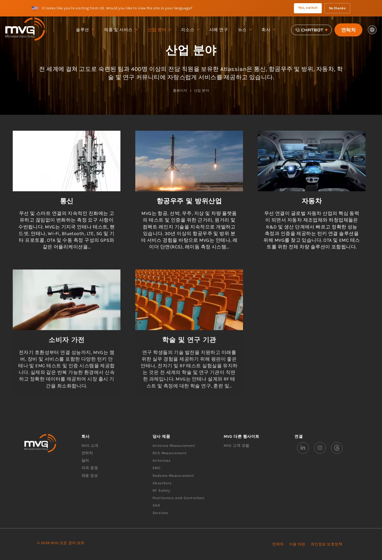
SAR (156, 505)
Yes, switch (308, 8)
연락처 (348, 30)
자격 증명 (89, 468)
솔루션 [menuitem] (85, 29)
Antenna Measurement (174, 445)
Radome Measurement (173, 475)
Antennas (162, 460)
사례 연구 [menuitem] (218, 29)
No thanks (337, 8)
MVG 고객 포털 (236, 445)
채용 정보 (89, 475)
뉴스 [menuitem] (244, 29)
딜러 (85, 460)
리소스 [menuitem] (190, 29)
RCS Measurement (170, 453)
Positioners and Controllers (179, 498)
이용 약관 (297, 544)
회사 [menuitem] (268, 29)
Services (160, 513)
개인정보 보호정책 (326, 544)
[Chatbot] (311, 30)
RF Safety (161, 490)
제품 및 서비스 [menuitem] (120, 29)
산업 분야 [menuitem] (159, 29)
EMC (156, 468)
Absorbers (162, 483)
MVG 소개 (89, 445)
